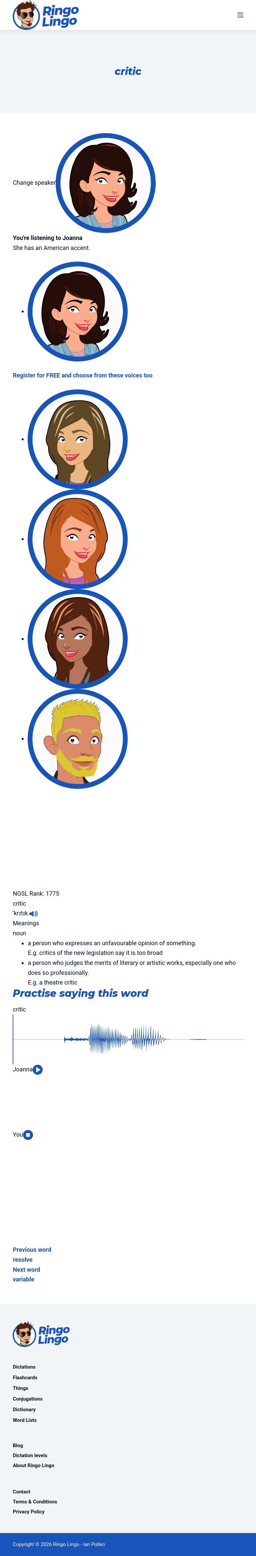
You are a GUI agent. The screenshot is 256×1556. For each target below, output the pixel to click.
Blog (18, 1445)
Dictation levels (30, 1455)
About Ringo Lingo (33, 1465)
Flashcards (25, 1378)
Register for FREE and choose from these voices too (82, 375)
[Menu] (240, 15)
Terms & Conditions (35, 1502)
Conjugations (27, 1399)
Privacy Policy (28, 1512)
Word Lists (24, 1420)
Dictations (24, 1367)
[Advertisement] (128, 835)
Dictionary (24, 1410)
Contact (21, 1492)
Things (20, 1388)
